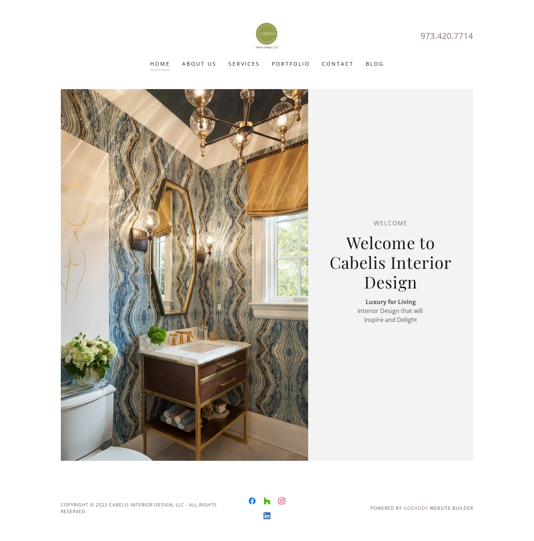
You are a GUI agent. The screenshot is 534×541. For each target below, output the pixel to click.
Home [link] (160, 63)
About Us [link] (199, 63)
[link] (267, 35)
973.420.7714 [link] (447, 35)
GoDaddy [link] (415, 508)
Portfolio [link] (291, 63)
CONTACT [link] (338, 63)
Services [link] (244, 63)
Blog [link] (375, 63)
